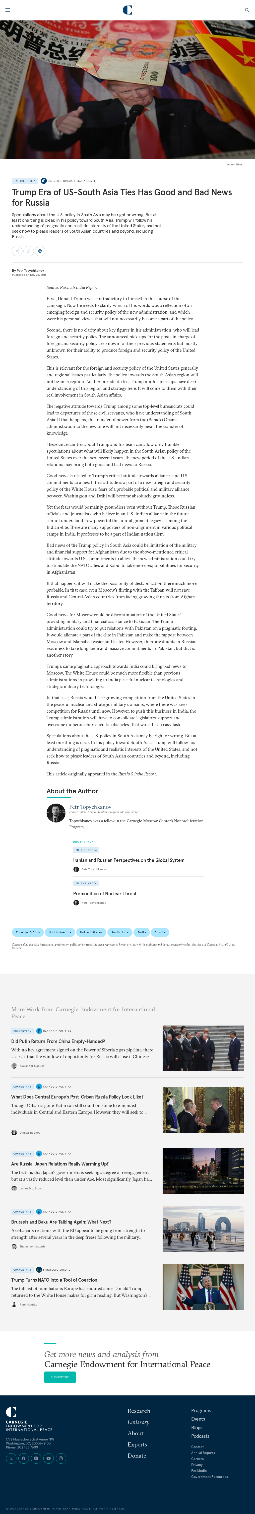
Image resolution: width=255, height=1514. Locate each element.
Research (139, 1410)
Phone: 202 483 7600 (22, 1447)
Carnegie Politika (57, 1031)
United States (91, 932)
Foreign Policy (28, 932)
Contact (197, 1447)
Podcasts (200, 1436)
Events (198, 1419)
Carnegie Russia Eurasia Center (73, 181)
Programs (201, 1410)
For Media (199, 1470)
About (135, 1433)
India (141, 932)
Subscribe (60, 1377)
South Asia (119, 932)
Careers (197, 1458)
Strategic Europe (56, 1269)
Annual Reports (203, 1452)
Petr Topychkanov (30, 270)
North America (60, 932)
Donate (137, 1455)
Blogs (196, 1428)
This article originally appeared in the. (102, 774)
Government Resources (209, 1476)
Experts (137, 1444)
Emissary (138, 1422)
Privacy (197, 1464)
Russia (160, 932)
